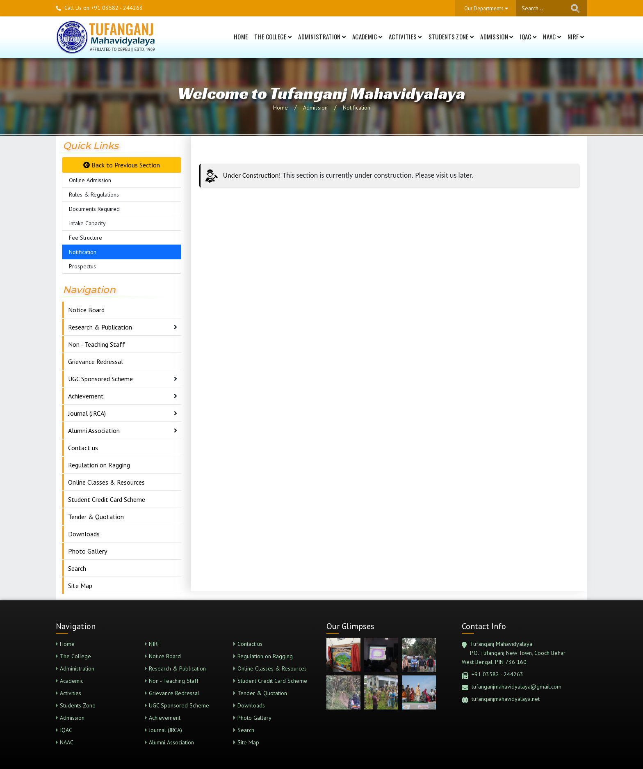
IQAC (528, 36)
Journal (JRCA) (87, 413)
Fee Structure (85, 237)
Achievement (86, 396)
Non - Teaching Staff (96, 344)
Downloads (84, 534)
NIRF (576, 36)
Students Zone (451, 36)
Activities (405, 36)
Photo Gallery (87, 551)
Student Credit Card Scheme (106, 499)
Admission (496, 36)
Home (241, 36)
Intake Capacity (87, 223)
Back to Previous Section (121, 165)
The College (273, 36)
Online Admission (90, 180)
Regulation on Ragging (99, 465)
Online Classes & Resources (106, 482)
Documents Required (94, 209)
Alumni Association (94, 430)
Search (77, 568)
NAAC (552, 36)
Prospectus (82, 266)
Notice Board (86, 310)
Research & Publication (100, 327)
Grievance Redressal (95, 361)
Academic (367, 36)
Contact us (83, 448)
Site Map (80, 585)
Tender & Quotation (96, 517)
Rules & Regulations (94, 194)
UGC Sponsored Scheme (100, 379)
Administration (322, 36)
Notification (356, 107)
